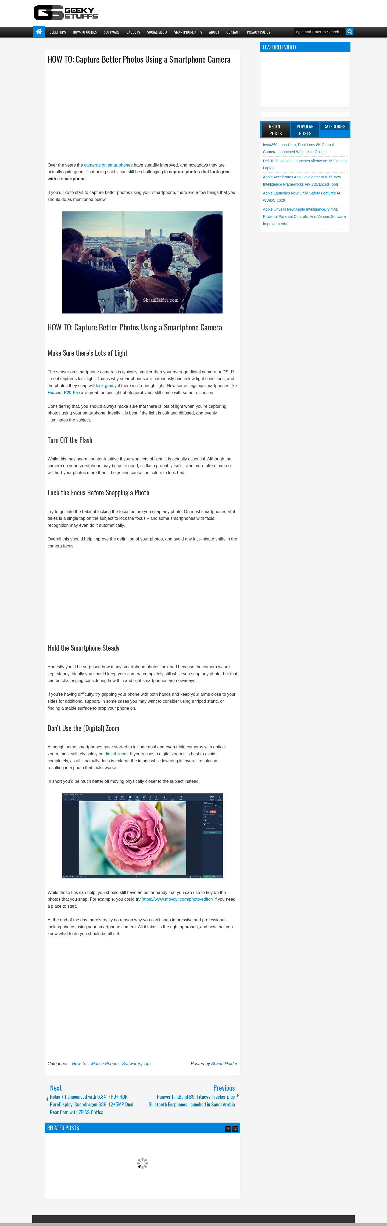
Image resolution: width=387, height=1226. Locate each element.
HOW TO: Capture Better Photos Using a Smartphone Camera (139, 59)
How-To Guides (85, 32)
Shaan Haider (224, 1063)
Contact (233, 32)
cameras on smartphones (108, 165)
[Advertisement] (137, 111)
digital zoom (116, 754)
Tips (148, 1063)
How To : (80, 1063)
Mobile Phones (105, 1063)
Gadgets (133, 32)
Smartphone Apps (188, 32)
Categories (335, 126)
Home (39, 31)
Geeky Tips (57, 32)
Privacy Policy (258, 32)
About (214, 32)
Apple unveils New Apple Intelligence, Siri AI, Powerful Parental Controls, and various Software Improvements (304, 216)
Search (349, 31)
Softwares (131, 1063)
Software (111, 32)
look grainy (106, 385)
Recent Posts (275, 130)
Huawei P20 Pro (64, 392)
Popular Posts (305, 130)
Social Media (157, 32)
